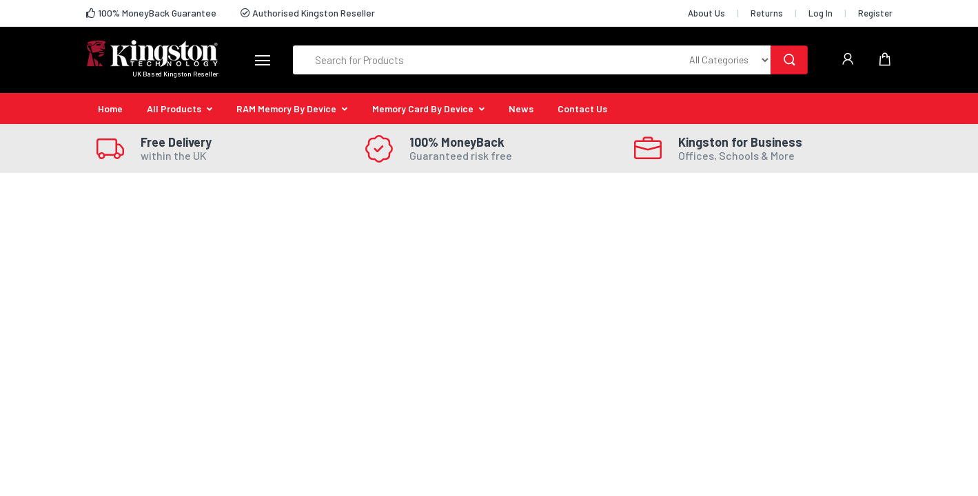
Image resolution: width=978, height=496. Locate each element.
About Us (706, 13)
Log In (820, 13)
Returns (767, 13)
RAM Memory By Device (286, 108)
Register (875, 13)
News (521, 108)
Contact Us (582, 108)
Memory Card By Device (422, 108)
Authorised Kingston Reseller (308, 13)
